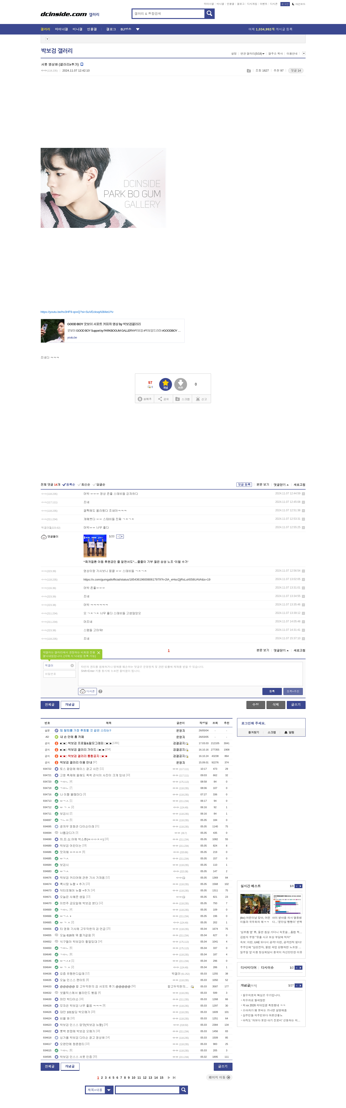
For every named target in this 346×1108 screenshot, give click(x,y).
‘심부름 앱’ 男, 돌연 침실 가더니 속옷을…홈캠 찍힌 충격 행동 (271, 932)
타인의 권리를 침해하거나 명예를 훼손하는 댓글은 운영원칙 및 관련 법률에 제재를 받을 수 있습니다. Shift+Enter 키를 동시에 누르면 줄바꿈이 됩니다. (142, 669)
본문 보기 (262, 484)
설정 (234, 53)
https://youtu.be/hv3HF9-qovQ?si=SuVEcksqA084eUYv (77, 312)
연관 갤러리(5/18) (252, 53)
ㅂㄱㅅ (62, 801)
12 (145, 1077)
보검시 (62, 813)
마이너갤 (209, 4)
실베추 (144, 399)
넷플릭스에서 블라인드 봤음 (76, 993)
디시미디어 (249, 968)
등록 (272, 691)
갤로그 (241, 4)
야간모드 (299, 4)
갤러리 (45, 29)
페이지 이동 (219, 1077)
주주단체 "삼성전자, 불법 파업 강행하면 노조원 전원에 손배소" (271, 947)
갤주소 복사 (275, 53)
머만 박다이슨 (67, 999)
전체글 (50, 704)
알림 (289, 732)
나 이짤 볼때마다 (68, 794)
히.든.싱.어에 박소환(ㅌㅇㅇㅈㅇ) (79, 839)
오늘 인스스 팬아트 (70, 980)
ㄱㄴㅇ (62, 820)
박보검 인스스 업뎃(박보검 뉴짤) (79, 1025)
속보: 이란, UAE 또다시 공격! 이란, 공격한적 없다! (271, 942)
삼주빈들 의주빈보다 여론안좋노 (263, 1015)
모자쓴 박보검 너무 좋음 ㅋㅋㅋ (78, 1005)
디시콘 (274, 4)
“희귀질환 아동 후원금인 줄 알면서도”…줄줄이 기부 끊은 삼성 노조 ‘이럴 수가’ (136, 562)
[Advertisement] (79, 114)
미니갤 (220, 4)
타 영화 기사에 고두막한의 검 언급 (80, 929)
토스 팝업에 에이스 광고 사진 (77, 769)
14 (156, 1077)
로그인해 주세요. (253, 723)
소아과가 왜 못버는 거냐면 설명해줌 (265, 1010)
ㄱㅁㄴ (62, 781)
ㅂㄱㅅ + (63, 916)
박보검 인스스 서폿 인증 (73, 1057)
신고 (201, 399)
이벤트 (263, 4)
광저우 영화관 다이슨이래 (74, 826)
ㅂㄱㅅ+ (63, 961)
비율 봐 (62, 1018)
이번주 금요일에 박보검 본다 (76, 903)
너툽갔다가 (65, 833)
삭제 (303, 493)
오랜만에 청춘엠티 (70, 1044)
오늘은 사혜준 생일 (70, 897)
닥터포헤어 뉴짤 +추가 (72, 890)
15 (162, 1077)
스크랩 (248, 71)
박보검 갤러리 (57, 51)
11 (139, 1077)
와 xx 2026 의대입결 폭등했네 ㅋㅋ (264, 1005)
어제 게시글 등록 (270, 29)
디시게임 (252, 4)
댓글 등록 (244, 484)
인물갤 (230, 4)
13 (150, 1077)
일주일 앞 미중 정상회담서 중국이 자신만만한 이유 (271, 952)
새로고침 (300, 485)
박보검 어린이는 (68, 845)
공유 (163, 399)
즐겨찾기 (253, 732)
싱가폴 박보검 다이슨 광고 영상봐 (80, 1037)
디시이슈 (267, 968)
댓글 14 (296, 70)
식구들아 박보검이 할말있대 (76, 941)
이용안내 (292, 53)
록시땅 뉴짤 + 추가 (70, 884)
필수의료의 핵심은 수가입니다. (262, 995)
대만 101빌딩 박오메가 (72, 1012)
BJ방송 (126, 29)
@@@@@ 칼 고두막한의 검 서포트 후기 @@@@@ (93, 986)
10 (133, 1077)
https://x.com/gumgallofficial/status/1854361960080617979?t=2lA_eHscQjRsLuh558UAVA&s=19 (147, 579)
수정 (255, 704)
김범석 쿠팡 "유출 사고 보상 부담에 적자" (265, 937)
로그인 (285, 4)
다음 (169, 1077)
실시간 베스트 (251, 886)
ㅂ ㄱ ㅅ (62, 807)
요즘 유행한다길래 (70, 973)
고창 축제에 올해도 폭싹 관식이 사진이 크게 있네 (90, 775)
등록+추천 (293, 691)
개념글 (70, 704)
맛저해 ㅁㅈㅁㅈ (68, 852)
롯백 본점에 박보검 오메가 (75, 1031)
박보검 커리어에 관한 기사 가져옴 (80, 877)
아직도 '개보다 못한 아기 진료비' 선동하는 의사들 (272, 1020)
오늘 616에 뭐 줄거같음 (73, 935)
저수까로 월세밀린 (254, 1000)
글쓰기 (296, 704)
